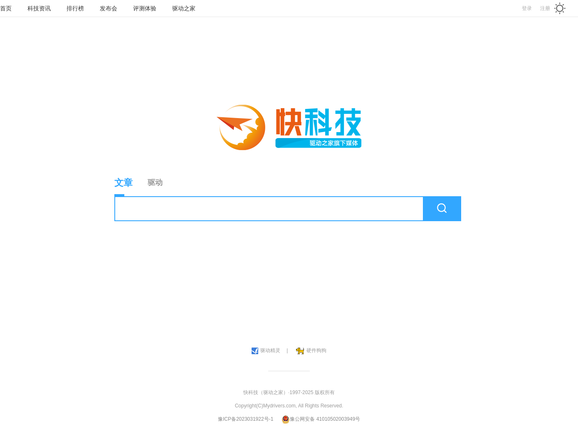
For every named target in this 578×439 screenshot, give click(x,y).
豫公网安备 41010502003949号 (321, 419)
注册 (545, 8)
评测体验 (144, 8)
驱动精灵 (266, 351)
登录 (527, 8)
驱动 (155, 182)
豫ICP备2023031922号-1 (245, 419)
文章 (123, 187)
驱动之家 (183, 8)
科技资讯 (39, 8)
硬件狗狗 (311, 351)
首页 (6, 8)
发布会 (108, 8)
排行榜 (75, 8)
